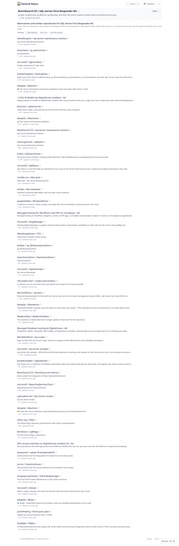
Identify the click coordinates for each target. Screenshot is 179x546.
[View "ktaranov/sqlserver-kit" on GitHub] (42, 106)
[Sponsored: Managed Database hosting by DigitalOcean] (89, 329)
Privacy (149, 539)
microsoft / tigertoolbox (29, 62)
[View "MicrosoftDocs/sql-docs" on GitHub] (44, 293)
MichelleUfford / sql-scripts (31, 337)
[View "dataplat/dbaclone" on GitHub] (39, 408)
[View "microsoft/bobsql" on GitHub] (37, 488)
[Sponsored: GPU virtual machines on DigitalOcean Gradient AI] (89, 445)
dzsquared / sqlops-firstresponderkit (36, 452)
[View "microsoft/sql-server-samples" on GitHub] (50, 349)
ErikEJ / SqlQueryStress (29, 153)
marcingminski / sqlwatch (30, 141)
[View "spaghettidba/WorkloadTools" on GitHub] (49, 201)
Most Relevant (31, 33)
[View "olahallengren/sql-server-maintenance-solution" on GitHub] (68, 38)
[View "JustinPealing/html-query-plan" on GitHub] (51, 511)
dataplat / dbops (25, 499)
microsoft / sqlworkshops (30, 269)
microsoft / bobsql (26, 487)
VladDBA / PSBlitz (26, 523)
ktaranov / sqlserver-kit (29, 106)
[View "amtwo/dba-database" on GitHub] (42, 189)
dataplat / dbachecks (28, 118)
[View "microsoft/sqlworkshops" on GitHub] (45, 269)
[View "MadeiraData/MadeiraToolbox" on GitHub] (50, 316)
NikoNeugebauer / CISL (29, 233)
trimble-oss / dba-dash (28, 177)
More (156, 11)
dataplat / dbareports (28, 304)
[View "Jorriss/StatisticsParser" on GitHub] (43, 464)
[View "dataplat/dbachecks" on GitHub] (40, 118)
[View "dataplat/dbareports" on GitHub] (41, 304)
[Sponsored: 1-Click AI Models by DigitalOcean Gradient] (89, 99)
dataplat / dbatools (27, 85)
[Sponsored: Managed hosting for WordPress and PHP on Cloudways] (89, 214)
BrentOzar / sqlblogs (27, 431)
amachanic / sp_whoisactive (31, 50)
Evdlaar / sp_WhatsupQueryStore (34, 245)
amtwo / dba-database (28, 189)
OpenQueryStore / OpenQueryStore (35, 257)
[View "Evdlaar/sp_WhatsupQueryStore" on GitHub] (53, 245)
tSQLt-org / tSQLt (26, 419)
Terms (157, 539)
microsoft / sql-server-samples (32, 348)
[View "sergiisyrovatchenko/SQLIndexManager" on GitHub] (60, 476)
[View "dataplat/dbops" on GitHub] (36, 500)
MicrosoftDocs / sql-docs (29, 292)
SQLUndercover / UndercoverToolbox (36, 280)
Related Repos (29, 3)
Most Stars (44, 33)
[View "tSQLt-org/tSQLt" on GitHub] (36, 420)
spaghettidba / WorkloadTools (32, 201)
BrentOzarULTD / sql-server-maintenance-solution (43, 130)
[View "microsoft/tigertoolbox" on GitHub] (43, 62)
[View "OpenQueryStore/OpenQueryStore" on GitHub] (55, 257)
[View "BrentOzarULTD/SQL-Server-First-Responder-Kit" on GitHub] (79, 11)
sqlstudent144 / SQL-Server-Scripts (35, 396)
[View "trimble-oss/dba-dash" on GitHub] (42, 177)
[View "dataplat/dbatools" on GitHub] (38, 86)
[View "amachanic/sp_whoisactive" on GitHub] (47, 50)
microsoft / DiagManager (30, 221)
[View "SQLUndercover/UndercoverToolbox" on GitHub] (57, 281)
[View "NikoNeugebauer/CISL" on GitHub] (43, 234)
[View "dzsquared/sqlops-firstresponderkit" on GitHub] (56, 452)
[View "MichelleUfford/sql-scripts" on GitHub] (46, 337)
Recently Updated (56, 33)
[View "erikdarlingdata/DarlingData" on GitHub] (49, 74)
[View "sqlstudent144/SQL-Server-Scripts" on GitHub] (54, 396)
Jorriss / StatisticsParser (29, 464)
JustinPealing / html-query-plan (33, 511)
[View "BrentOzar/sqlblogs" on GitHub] (40, 432)
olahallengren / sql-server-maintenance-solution (42, 38)
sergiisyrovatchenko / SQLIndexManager (38, 476)
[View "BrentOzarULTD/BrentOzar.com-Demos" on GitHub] (60, 373)
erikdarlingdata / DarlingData (32, 73)
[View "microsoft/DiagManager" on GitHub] (44, 222)
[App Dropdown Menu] (159, 4)
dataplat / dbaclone (27, 408)
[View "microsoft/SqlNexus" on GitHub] (40, 166)
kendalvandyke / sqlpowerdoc (32, 360)
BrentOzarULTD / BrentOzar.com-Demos (37, 372)
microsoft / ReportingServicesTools (35, 384)
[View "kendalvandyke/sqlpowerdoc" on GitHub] (49, 361)
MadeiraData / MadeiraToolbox (33, 316)
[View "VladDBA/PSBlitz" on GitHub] (36, 523)
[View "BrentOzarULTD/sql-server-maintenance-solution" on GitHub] (70, 130)
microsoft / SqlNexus (28, 165)
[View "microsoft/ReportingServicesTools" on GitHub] (54, 384)
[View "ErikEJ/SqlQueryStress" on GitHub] (42, 154)
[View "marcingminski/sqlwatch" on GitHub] (45, 142)
